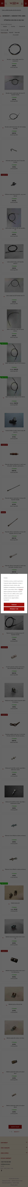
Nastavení (14, 604)
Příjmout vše (14, 609)
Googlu (21, 589)
